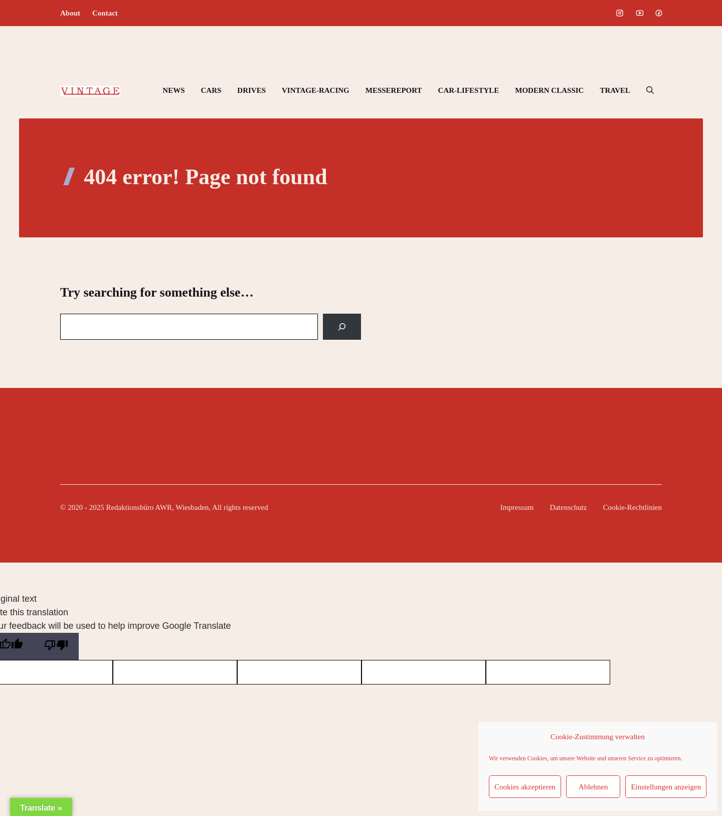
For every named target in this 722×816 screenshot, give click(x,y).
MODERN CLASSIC (549, 90)
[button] (650, 90)
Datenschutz (568, 507)
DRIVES (251, 90)
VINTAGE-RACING (315, 90)
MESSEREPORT (394, 90)
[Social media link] (620, 13)
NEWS (173, 90)
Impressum (517, 507)
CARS (211, 90)
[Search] (342, 327)
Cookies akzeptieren (525, 787)
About (70, 13)
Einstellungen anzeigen (666, 787)
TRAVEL (615, 90)
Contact (105, 13)
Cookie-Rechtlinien (632, 507)
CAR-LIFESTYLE (468, 90)
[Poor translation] (56, 646)
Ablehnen (593, 787)
